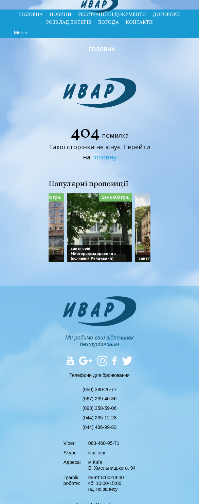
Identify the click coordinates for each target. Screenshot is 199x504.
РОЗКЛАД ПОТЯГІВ (68, 22)
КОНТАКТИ (139, 22)
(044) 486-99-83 (99, 427)
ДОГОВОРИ (166, 15)
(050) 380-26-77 (99, 389)
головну (104, 157)
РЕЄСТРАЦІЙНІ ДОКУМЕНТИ (112, 15)
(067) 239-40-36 (99, 398)
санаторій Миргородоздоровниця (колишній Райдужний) (93, 253)
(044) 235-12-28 (99, 417)
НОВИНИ (60, 15)
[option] (99, 227)
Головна (102, 49)
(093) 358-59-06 (99, 408)
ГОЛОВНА (31, 15)
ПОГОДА (108, 22)
